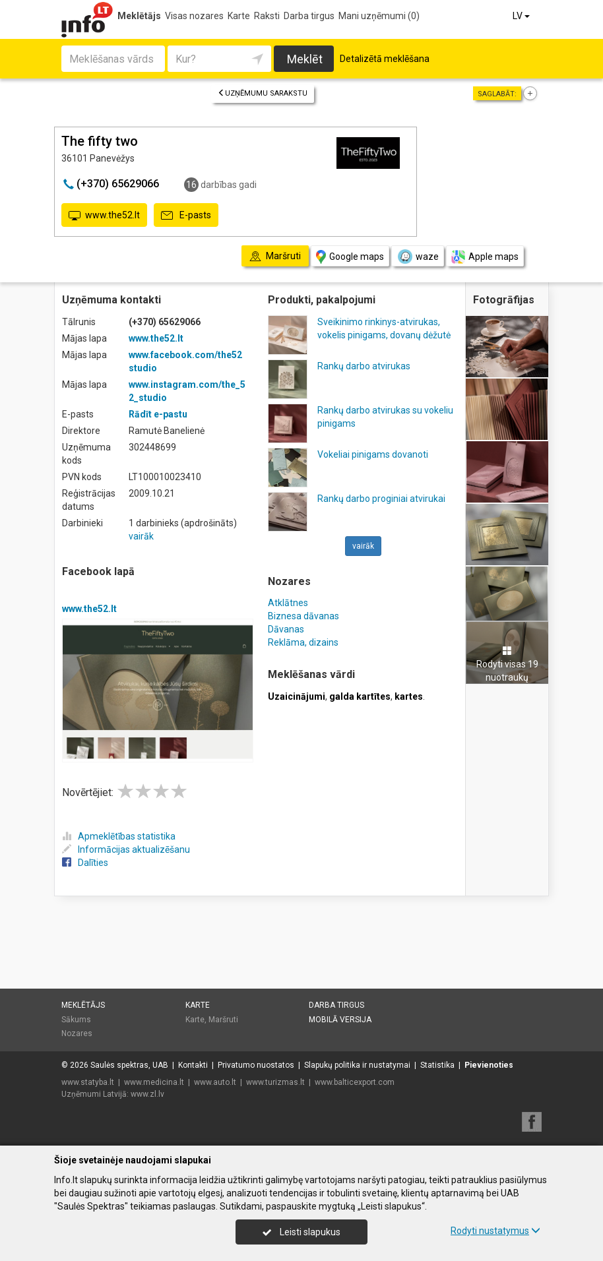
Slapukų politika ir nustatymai (357, 1065)
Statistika (437, 1065)
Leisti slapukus (301, 1232)
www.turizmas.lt (275, 1082)
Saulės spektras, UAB (129, 1065)
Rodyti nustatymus (495, 1230)
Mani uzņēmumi (379, 16)
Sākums (76, 1019)
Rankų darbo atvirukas (363, 366)
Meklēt (305, 59)
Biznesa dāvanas (303, 616)
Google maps (350, 257)
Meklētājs (139, 16)
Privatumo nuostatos (256, 1065)
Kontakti (193, 1065)
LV (522, 16)
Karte (239, 16)
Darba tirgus (309, 16)
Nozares (76, 1033)
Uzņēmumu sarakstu (262, 93)
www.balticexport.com (355, 1082)
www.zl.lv (147, 1094)
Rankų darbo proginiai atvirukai (381, 498)
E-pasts (186, 216)
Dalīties (85, 862)
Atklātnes (288, 603)
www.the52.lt (104, 216)
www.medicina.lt (154, 1082)
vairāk (141, 536)
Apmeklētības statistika (118, 836)
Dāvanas (286, 629)
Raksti (267, 16)
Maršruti (223, 1019)
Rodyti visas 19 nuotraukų (507, 664)
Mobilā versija (340, 1019)
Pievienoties (488, 1065)
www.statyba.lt (87, 1082)
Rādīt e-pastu (158, 414)
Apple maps (485, 257)
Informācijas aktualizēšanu (126, 849)
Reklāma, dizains (303, 642)
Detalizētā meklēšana (384, 58)
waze (418, 256)
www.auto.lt (215, 1082)
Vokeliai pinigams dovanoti (372, 454)
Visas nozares (194, 16)
